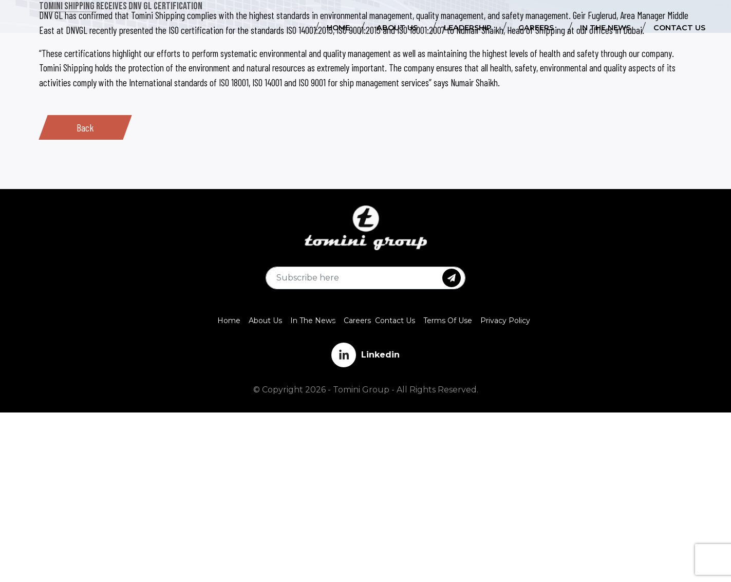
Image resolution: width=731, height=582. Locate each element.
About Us (265, 320)
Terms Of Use (447, 320)
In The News (312, 320)
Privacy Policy (505, 320)
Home (228, 320)
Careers (357, 320)
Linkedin (365, 355)
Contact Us (395, 320)
